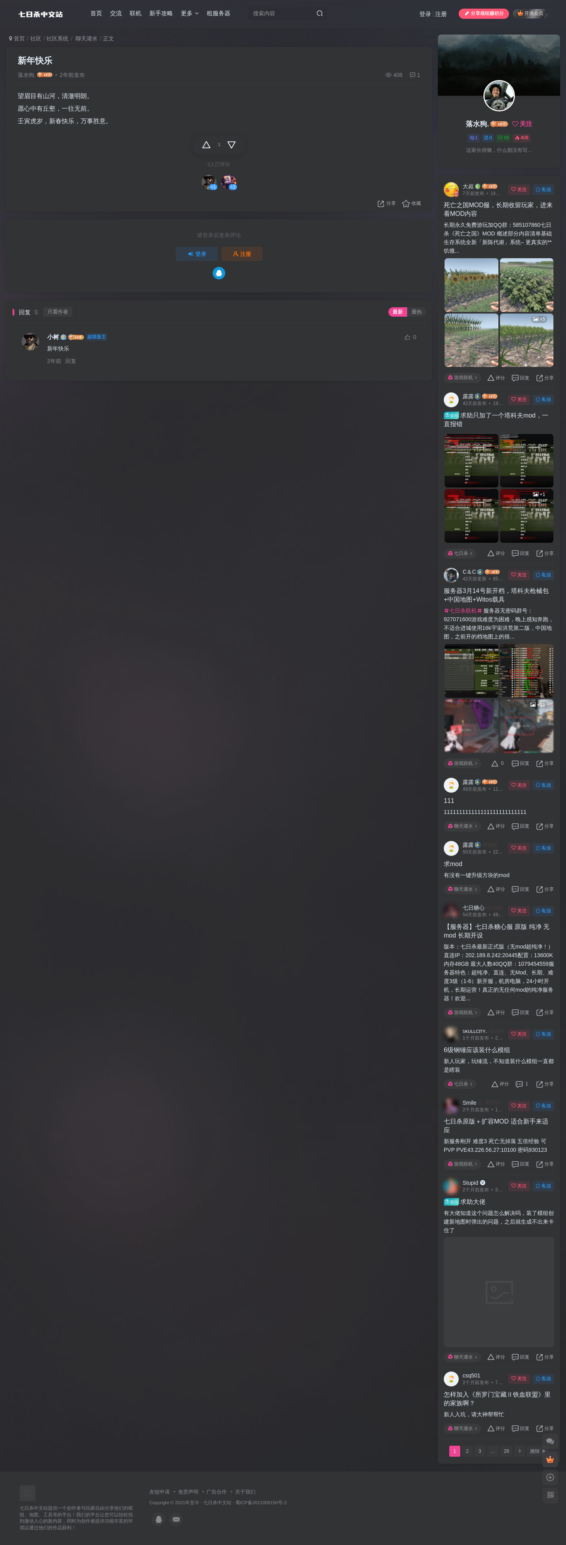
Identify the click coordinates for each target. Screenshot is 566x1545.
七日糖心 (474, 908)
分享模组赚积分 (484, 13)
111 (449, 800)
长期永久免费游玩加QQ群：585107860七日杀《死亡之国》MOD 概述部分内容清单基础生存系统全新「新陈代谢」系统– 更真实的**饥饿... (498, 238)
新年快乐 (35, 61)
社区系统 (57, 38)
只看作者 (58, 312)
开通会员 (530, 13)
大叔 (468, 186)
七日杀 (460, 553)
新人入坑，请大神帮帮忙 (474, 1414)
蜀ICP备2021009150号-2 (261, 1502)
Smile (469, 1103)
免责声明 (188, 1492)
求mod (453, 864)
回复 (70, 361)
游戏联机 (462, 377)
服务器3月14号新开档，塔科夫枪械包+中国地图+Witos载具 (496, 595)
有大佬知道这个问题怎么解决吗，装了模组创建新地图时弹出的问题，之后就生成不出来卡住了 (499, 1221)
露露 (468, 396)
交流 (116, 13)
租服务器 (218, 13)
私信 (543, 189)
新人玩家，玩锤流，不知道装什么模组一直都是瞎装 (499, 1065)
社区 (35, 38)
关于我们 (245, 1492)
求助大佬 (464, 1201)
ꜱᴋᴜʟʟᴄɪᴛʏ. (475, 1031)
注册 (441, 14)
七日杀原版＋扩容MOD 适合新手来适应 (496, 1125)
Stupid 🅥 (474, 1183)
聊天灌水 (85, 38)
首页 (96, 13)
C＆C (469, 572)
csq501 (471, 1375)
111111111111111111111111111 (485, 812)
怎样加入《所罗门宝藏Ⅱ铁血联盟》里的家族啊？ (497, 1398)
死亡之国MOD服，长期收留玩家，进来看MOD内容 (498, 209)
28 (506, 1451)
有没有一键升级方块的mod (476, 875)
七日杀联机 (463, 610)
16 (503, 137)
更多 (190, 13)
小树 (53, 337)
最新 (398, 312)
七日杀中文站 (217, 1502)
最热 (417, 312)
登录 (425, 14)
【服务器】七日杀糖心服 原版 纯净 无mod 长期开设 (496, 931)
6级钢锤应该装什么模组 (477, 1050)
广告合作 (216, 1492)
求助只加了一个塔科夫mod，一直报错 (496, 419)
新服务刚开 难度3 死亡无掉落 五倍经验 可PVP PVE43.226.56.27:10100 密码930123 (495, 1145)
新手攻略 (161, 13)
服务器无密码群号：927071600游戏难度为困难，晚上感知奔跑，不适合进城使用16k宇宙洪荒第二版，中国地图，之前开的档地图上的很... (499, 623)
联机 (136, 13)
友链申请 (159, 1492)
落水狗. (27, 75)
